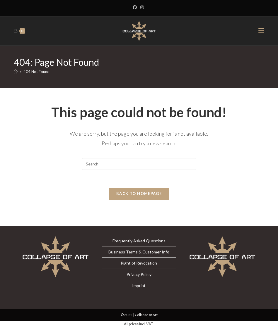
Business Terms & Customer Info (138, 251)
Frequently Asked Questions (139, 240)
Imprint (139, 285)
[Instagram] (142, 7)
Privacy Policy (139, 274)
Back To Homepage (139, 193)
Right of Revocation (139, 262)
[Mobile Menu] (261, 31)
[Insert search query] (139, 164)
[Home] (16, 71)
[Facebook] (136, 7)
